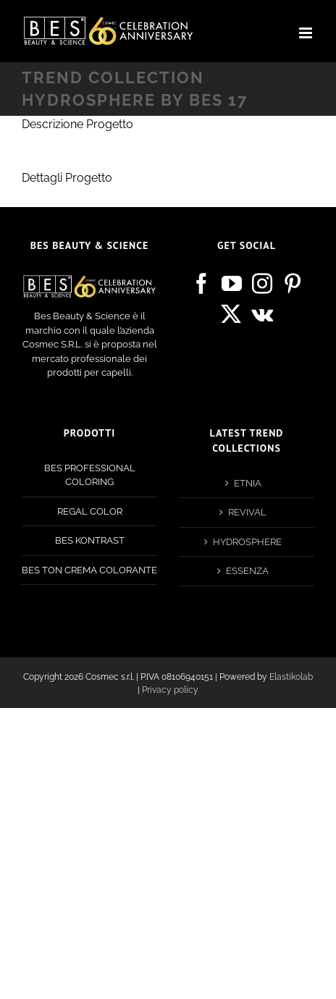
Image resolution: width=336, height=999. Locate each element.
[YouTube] (232, 284)
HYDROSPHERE (247, 541)
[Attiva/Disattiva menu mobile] (306, 33)
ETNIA (247, 483)
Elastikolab (291, 677)
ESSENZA (247, 570)
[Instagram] (262, 284)
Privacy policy (170, 690)
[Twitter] (231, 314)
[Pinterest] (292, 284)
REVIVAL (247, 512)
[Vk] (262, 314)
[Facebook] (201, 284)
